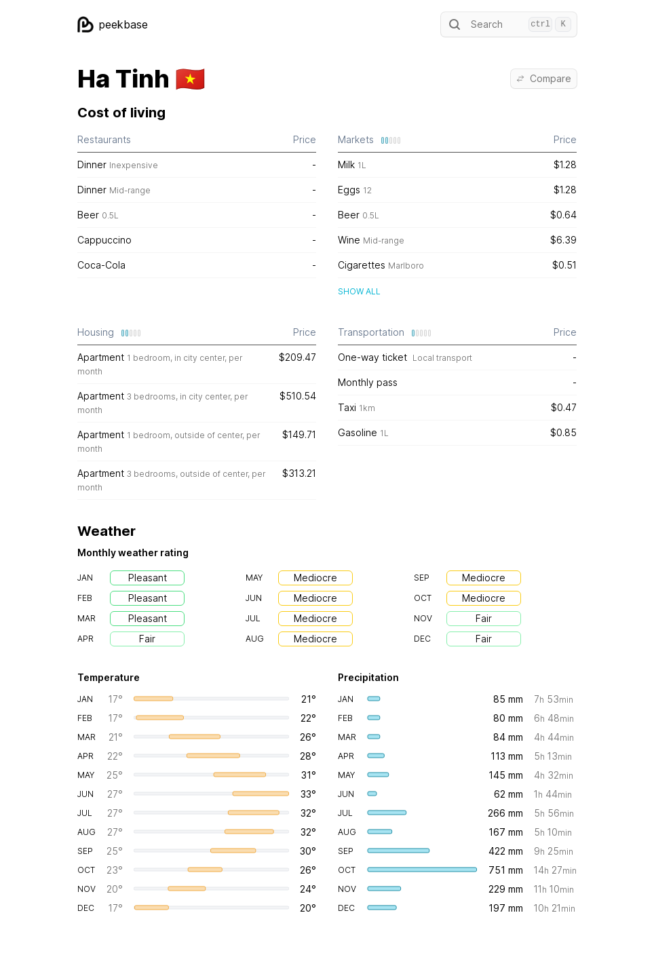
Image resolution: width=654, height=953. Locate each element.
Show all (359, 291)
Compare (543, 78)
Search (508, 24)
